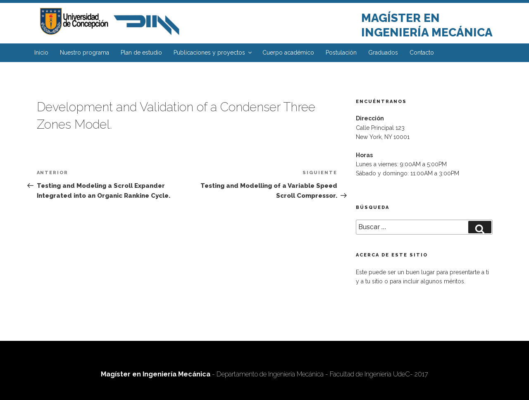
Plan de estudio (141, 52)
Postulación (341, 52)
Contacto (422, 52)
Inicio (41, 52)
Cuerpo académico (288, 52)
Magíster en (400, 18)
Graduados (383, 52)
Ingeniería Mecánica (427, 32)
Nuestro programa (84, 52)
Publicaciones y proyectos (213, 52)
